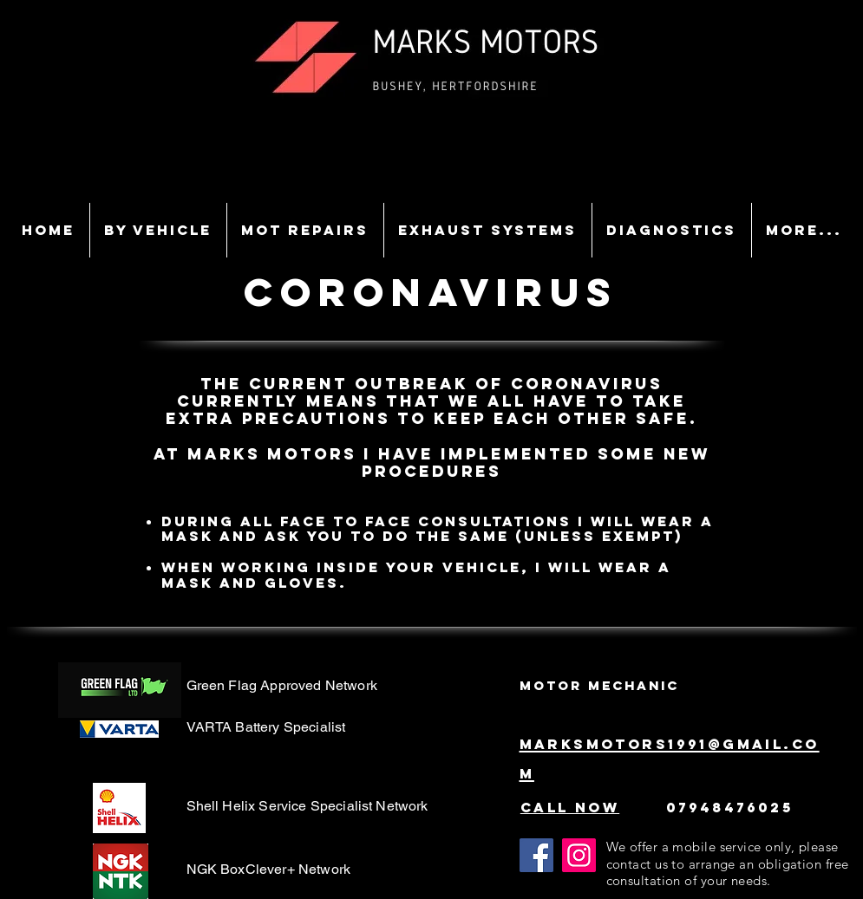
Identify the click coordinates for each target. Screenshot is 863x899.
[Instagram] (579, 855)
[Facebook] (536, 855)
